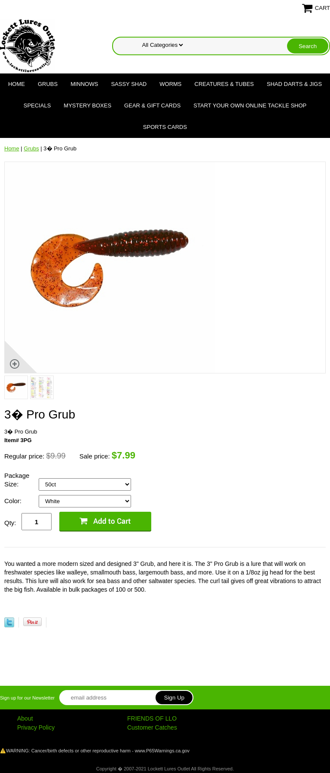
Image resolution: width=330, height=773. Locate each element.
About (25, 718)
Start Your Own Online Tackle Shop (249, 105)
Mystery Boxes (87, 105)
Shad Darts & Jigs (294, 84)
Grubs (48, 84)
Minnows (84, 84)
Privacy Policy (36, 727)
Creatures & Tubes (224, 84)
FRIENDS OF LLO (152, 718)
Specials (37, 105)
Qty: (10, 522)
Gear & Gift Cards (152, 105)
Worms (170, 84)
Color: (13, 500)
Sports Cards (165, 127)
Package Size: (16, 480)
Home (16, 84)
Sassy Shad (129, 84)
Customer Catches (152, 727)
